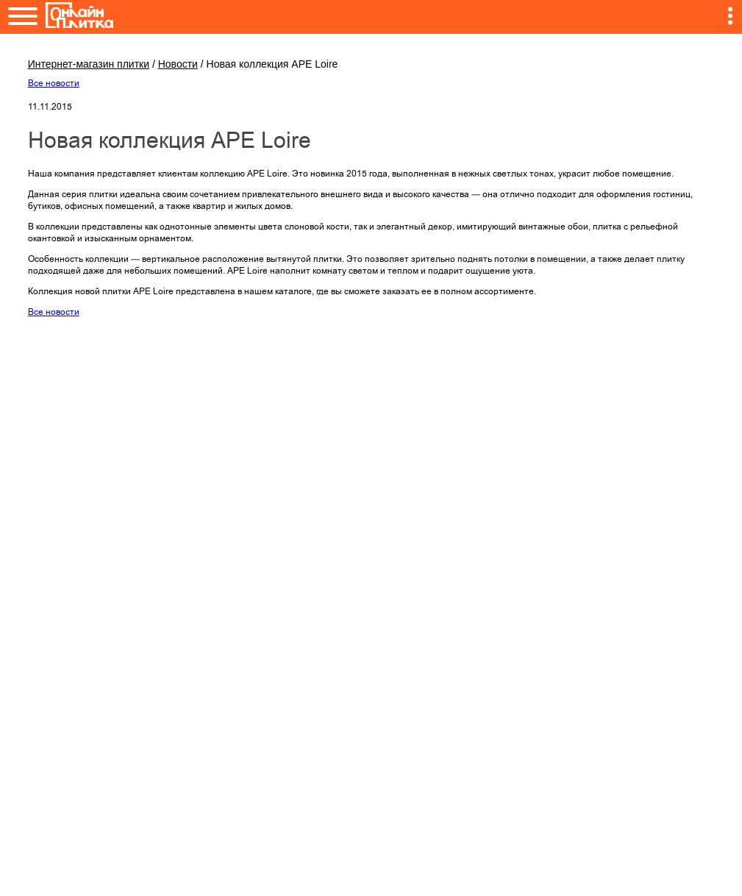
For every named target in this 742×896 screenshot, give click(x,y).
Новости (178, 64)
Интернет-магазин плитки (88, 64)
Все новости (53, 83)
